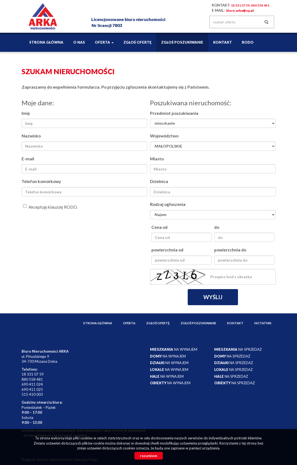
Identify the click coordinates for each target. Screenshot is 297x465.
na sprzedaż (238, 349)
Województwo (164, 135)
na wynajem (173, 349)
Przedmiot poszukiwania (174, 113)
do (216, 227)
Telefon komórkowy (41, 181)
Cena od (159, 227)
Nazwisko (31, 135)
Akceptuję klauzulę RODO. (50, 206)
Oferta (129, 323)
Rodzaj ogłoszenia (168, 204)
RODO (248, 42)
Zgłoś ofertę (137, 42)
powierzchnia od (167, 249)
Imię (26, 113)
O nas (79, 42)
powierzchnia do (230, 249)
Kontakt (222, 42)
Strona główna (46, 42)
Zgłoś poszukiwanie (182, 42)
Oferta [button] (104, 42)
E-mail (28, 158)
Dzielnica (159, 181)
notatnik (263, 323)
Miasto (157, 158)
